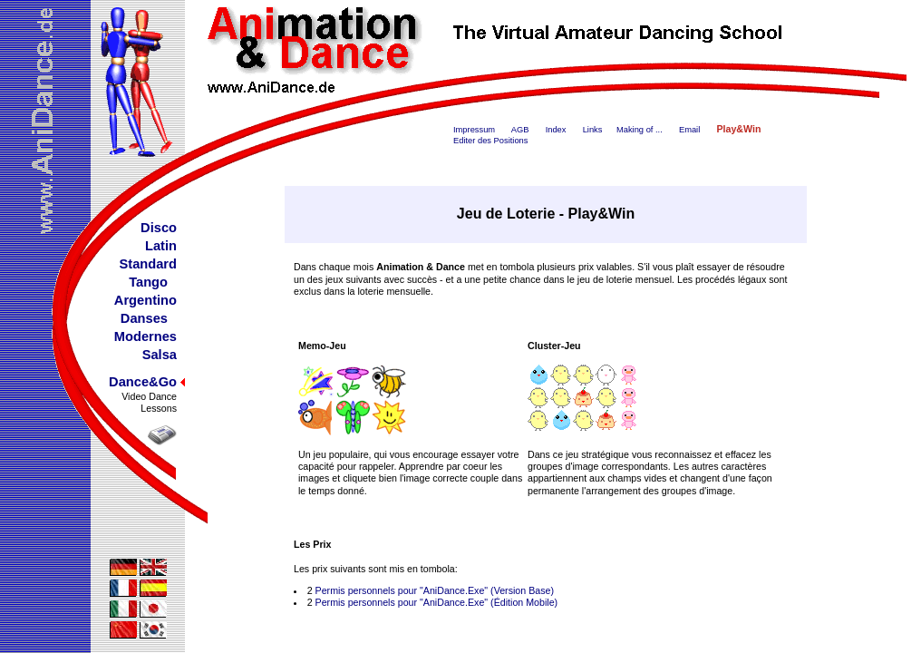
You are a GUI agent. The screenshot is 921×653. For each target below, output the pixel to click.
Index (556, 129)
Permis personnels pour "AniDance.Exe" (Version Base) (434, 590)
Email (689, 129)
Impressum (474, 129)
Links (593, 129)
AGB (520, 129)
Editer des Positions (490, 140)
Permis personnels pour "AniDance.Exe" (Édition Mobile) (436, 602)
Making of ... (639, 129)
